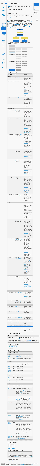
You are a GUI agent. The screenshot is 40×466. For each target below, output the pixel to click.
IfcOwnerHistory (18, 356)
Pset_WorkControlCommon (13, 346)
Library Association (9, 376)
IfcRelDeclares (12, 27)
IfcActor (18, 54)
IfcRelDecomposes (26, 173)
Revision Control (9, 356)
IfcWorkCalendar (18, 67)
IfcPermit (18, 65)
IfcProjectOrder (24, 65)
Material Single (9, 380)
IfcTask (24, 18)
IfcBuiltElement (26, 218)
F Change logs (3, 63)
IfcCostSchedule (18, 63)
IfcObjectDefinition (10, 108)
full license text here (22, 464)
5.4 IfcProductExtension (4, 34)
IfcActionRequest (18, 61)
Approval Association (9, 369)
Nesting (9, 382)
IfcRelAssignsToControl (26, 25)
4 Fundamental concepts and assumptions (4, 24)
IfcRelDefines (26, 271)
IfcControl (12, 54)
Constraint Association (9, 371)
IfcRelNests (20, 118)
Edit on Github (35, 4)
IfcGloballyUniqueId (18, 77)
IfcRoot (9, 76)
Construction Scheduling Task (12, 448)
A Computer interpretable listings (3, 50)
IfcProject (31, 21)
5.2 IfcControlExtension (4, 31)
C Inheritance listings (3, 57)
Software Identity (9, 359)
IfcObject (12, 51)
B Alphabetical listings (3, 53)
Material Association (9, 378)
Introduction (3, 10)
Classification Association (10, 364)
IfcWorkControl (26, 17)
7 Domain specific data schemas (3, 41)
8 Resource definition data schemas (3, 45)
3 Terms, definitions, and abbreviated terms (3, 19)
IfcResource (18, 58)
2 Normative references (3, 15)
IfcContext (18, 51)
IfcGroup (24, 54)
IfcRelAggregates (10, 17)
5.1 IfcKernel (4, 30)
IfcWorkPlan (9, 21)
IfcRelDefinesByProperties (27, 286)
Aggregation (9, 366)
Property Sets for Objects (10, 437)
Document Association (9, 373)
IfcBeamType (18, 399)
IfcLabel (19, 97)
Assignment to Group (9, 411)
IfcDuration (20, 317)
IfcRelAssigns (17, 110)
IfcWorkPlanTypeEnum (18, 338)
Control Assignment (9, 415)
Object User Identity (9, 398)
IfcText (19, 105)
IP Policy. (32, 464)
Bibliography (3, 65)
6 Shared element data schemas (3, 37)
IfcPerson (16, 309)
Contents (3, 7)
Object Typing (10, 388)
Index (2, 67)
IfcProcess (18, 56)
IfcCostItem (24, 61)
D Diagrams (3, 59)
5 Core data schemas (3, 28)
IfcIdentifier (20, 292)
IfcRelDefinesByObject (18, 220)
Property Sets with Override (10, 403)
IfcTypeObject (24, 51)
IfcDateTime (17, 306)
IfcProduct (24, 56)
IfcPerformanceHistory (24, 63)
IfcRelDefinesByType (18, 258)
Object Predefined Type (9, 386)
